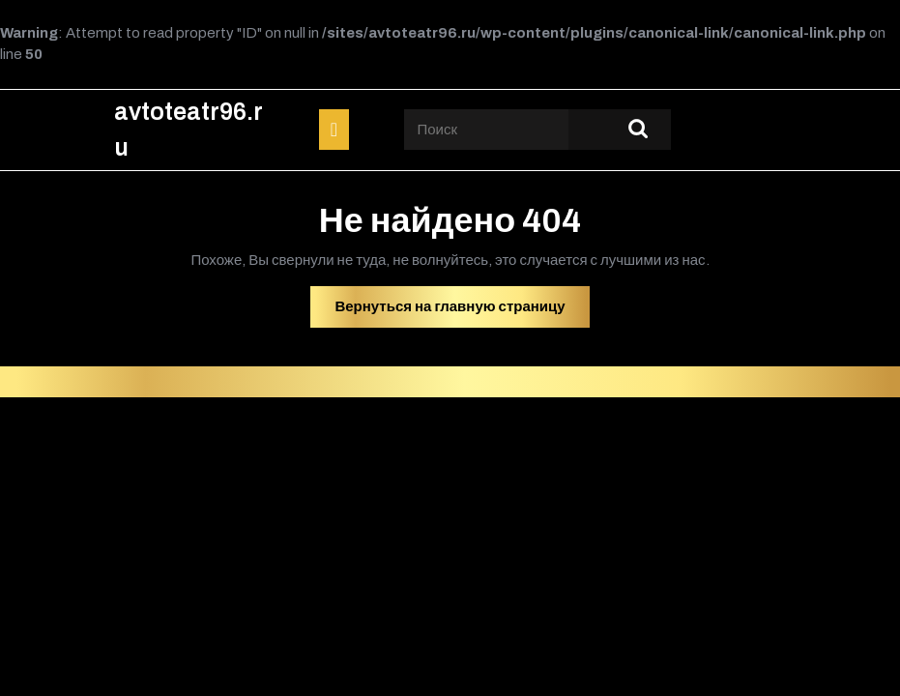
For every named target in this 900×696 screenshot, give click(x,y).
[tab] (334, 129)
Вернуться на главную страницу (461, 311)
